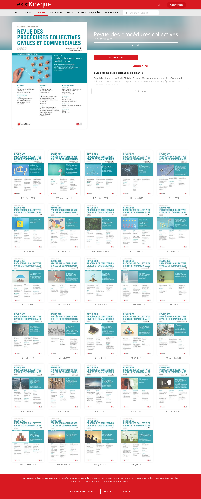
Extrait (136, 45)
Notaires (27, 12)
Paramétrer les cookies (81, 491)
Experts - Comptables (89, 12)
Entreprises (56, 12)
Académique (111, 12)
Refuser (108, 491)
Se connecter (116, 57)
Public (70, 12)
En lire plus (140, 91)
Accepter (126, 491)
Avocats (41, 12)
